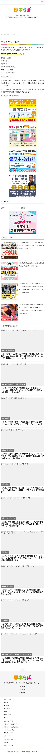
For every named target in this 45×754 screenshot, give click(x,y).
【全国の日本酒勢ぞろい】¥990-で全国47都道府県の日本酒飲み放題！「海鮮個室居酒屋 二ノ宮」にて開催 (31, 245)
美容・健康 (7, 714)
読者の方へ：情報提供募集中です (12, 724)
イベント (7, 711)
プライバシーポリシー (9, 739)
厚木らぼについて (8, 721)
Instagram (22, 692)
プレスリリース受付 (11, 42)
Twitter (22, 689)
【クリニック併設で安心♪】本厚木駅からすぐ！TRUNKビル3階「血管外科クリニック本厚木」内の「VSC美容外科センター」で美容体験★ (31, 309)
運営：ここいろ (8, 745)
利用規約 (6, 742)
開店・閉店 (7, 699)
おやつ (6, 705)
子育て (6, 717)
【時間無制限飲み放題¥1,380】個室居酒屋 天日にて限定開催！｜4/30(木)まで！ (31, 264)
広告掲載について (8, 733)
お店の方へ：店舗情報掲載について (13, 727)
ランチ (6, 702)
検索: (2, 208)
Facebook (22, 686)
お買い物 (7, 708)
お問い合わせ (7, 736)
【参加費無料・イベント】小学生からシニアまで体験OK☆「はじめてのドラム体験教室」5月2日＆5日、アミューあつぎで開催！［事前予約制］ (31, 288)
